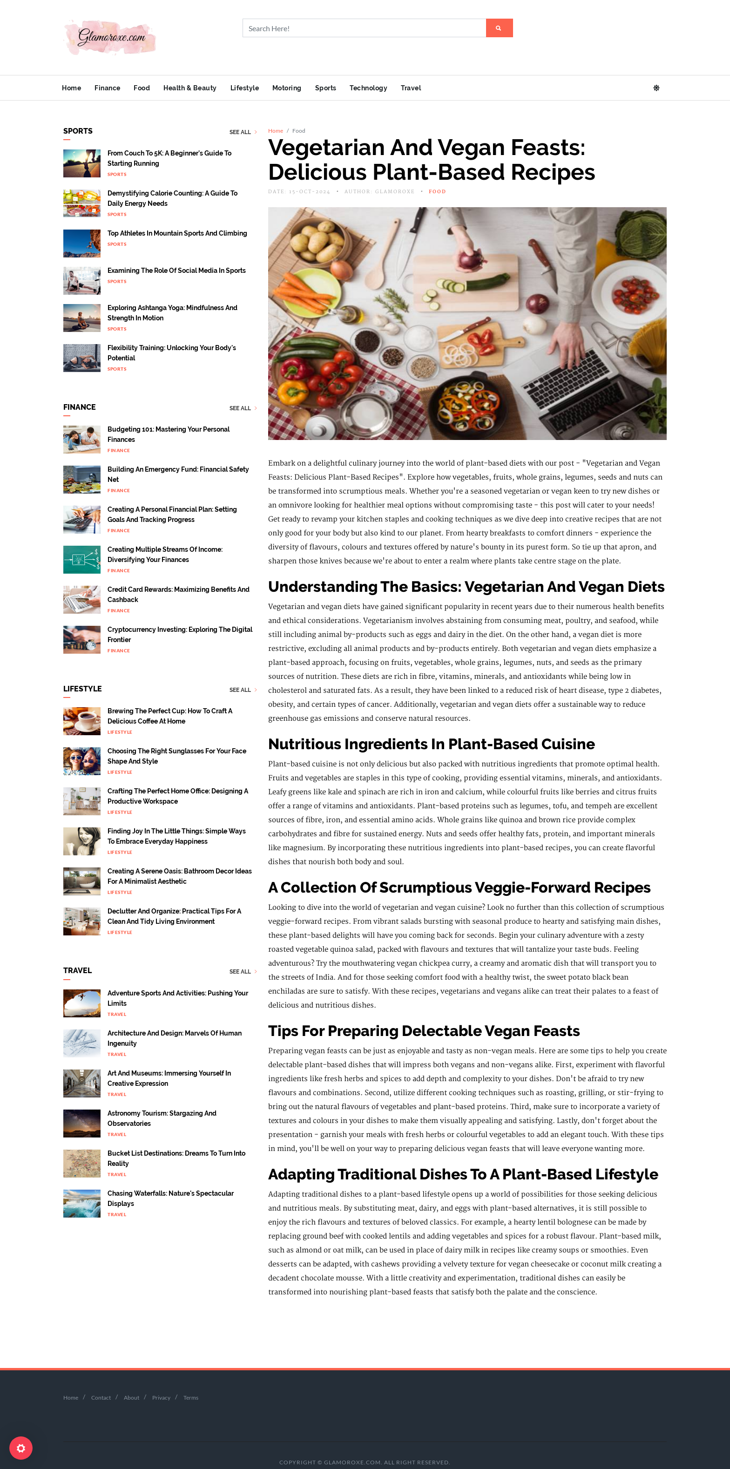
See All (243, 116)
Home (72, 88)
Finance (111, 88)
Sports (341, 88)
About (131, 1380)
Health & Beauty (199, 88)
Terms (190, 1380)
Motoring (300, 88)
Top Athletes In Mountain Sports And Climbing (177, 217)
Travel (432, 88)
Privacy (161, 1380)
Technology (387, 88)
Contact (101, 1380)
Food (148, 88)
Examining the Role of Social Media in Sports (177, 254)
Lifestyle (255, 88)
